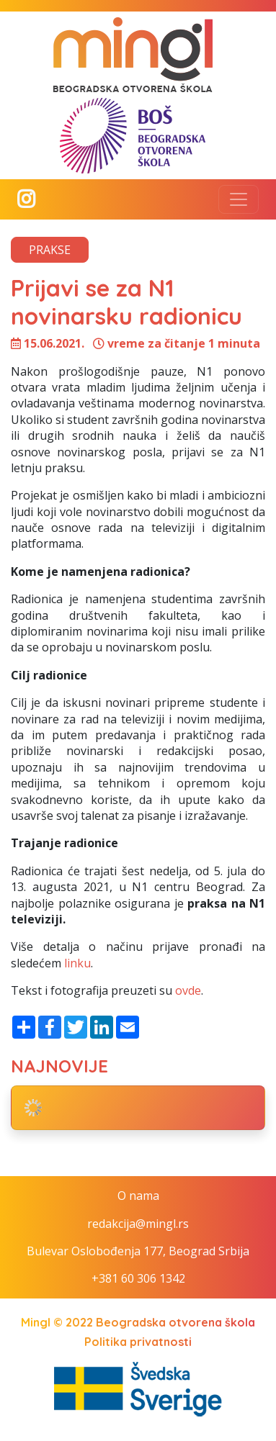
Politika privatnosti (138, 1341)
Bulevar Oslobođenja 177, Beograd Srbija (138, 1251)
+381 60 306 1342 (138, 1278)
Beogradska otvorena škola (175, 1322)
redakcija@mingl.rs (138, 1224)
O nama (138, 1195)
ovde (188, 990)
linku (77, 963)
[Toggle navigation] (238, 199)
